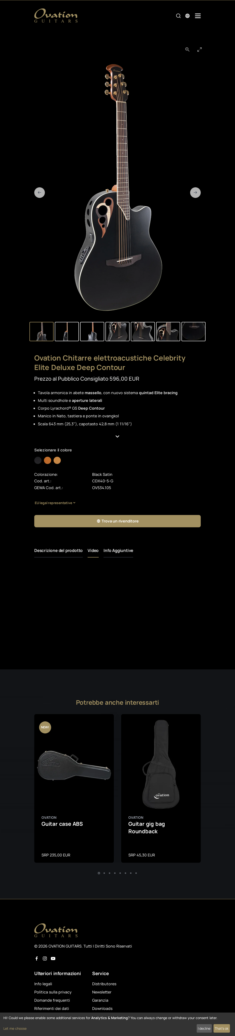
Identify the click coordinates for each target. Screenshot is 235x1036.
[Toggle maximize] (200, 49)
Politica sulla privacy (53, 992)
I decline (204, 1028)
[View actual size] (187, 49)
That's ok (221, 1028)
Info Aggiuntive (118, 550)
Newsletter (101, 992)
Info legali (43, 983)
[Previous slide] (39, 192)
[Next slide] (195, 192)
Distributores (104, 983)
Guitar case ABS (62, 823)
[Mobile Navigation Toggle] (198, 16)
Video (93, 550)
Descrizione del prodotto (58, 550)
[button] (117, 437)
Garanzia (100, 1000)
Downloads (102, 1008)
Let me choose (15, 1028)
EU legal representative (53, 502)
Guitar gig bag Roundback (146, 827)
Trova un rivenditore (118, 521)
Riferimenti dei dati (51, 1008)
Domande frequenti (52, 1000)
